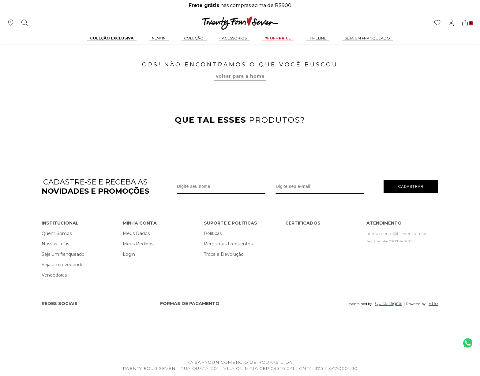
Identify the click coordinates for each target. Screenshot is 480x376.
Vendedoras (54, 275)
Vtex (433, 303)
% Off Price (278, 38)
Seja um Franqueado (367, 38)
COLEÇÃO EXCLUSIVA (111, 38)
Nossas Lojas (55, 244)
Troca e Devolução (224, 254)
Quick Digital (388, 303)
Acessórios (234, 38)
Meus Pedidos (138, 244)
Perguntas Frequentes (228, 244)
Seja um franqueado (63, 254)
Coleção (194, 38)
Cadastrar (411, 186)
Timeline (317, 38)
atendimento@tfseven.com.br (396, 233)
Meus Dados (136, 233)
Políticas (213, 233)
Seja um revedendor (63, 264)
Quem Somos (57, 233)
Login (129, 254)
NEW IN (159, 38)
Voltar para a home (240, 76)
